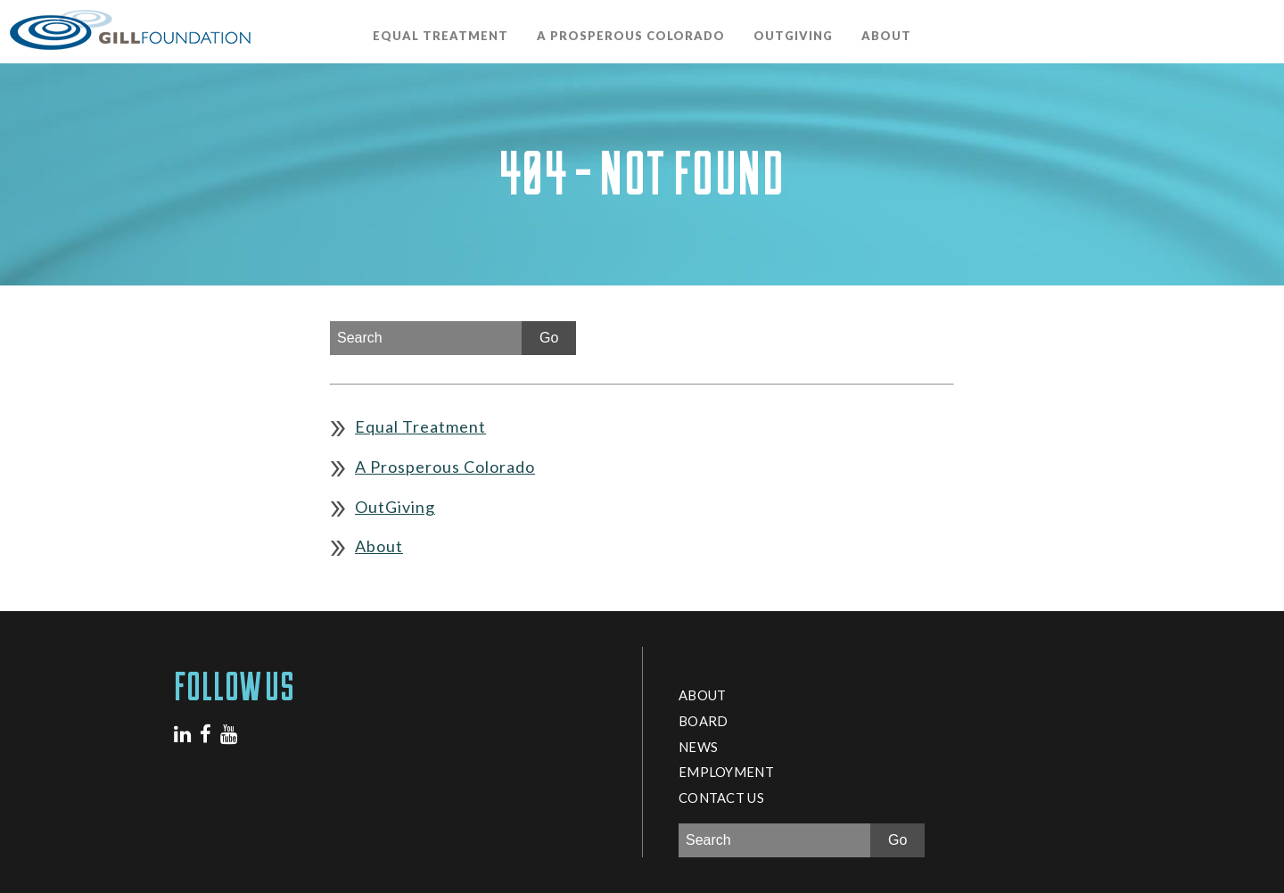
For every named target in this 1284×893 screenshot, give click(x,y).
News (698, 747)
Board (703, 721)
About (886, 36)
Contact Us (721, 798)
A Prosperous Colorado (631, 36)
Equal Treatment (440, 36)
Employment (726, 772)
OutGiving (793, 36)
